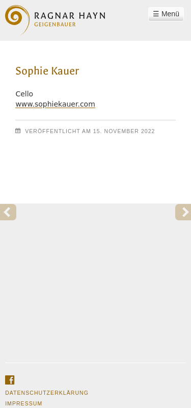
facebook (9, 380)
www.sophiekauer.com (55, 104)
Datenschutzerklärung (47, 393)
